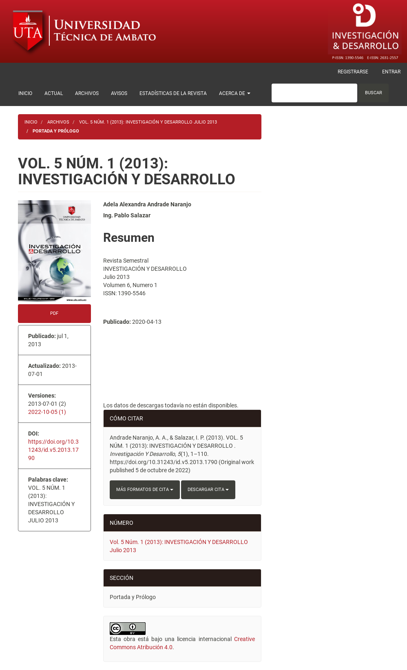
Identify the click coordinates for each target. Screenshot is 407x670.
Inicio (25, 93)
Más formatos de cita (144, 489)
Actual (53, 93)
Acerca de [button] (234, 93)
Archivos (87, 93)
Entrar (391, 72)
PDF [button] (54, 313)
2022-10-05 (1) (47, 412)
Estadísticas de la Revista (173, 93)
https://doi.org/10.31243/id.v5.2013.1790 (53, 449)
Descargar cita (208, 489)
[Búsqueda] (314, 93)
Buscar (373, 92)
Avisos (119, 93)
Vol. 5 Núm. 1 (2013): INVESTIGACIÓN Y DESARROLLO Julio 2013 (148, 122)
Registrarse (353, 72)
